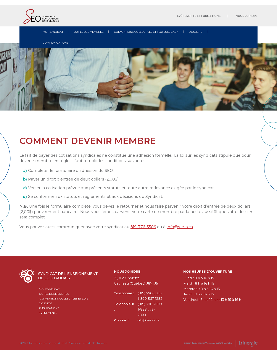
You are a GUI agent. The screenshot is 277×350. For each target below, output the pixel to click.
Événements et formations (199, 16)
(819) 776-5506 (149, 293)
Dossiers (195, 31)
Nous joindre (247, 16)
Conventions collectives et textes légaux (146, 31)
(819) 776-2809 (150, 304)
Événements (48, 312)
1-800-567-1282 (150, 298)
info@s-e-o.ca (180, 227)
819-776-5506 (143, 227)
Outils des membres (88, 31)
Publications (49, 308)
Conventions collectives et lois (63, 298)
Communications (55, 42)
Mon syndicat (53, 31)
